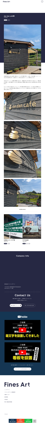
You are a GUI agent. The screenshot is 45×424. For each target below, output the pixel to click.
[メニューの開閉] (42, 1)
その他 (8, 243)
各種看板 (5, 243)
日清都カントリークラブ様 (9, 240)
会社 (27, 243)
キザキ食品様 (25, 240)
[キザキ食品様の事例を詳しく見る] (31, 226)
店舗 (29, 243)
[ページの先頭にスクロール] (34, 421)
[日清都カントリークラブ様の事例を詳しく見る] (13, 226)
